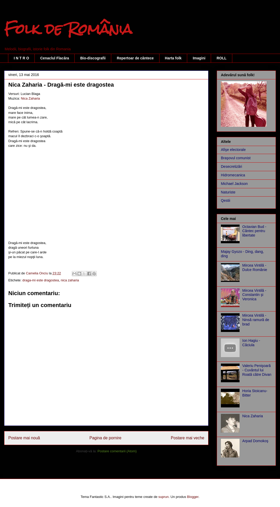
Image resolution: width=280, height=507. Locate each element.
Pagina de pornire (105, 438)
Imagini (199, 58)
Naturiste (228, 192)
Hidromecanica (233, 175)
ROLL (221, 58)
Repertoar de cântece (135, 58)
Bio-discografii (93, 58)
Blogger (192, 497)
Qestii (225, 200)
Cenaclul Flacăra (54, 58)
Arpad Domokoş (255, 441)
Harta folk (173, 58)
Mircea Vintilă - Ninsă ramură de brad (255, 319)
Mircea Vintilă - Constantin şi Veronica (254, 294)
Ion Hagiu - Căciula (251, 342)
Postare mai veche (187, 438)
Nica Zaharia (30, 98)
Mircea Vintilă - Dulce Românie (254, 267)
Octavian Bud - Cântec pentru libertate (254, 231)
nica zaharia (70, 280)
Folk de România (68, 29)
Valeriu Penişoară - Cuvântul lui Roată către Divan (256, 370)
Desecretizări (231, 166)
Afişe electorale (233, 150)
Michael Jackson (234, 184)
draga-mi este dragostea (40, 280)
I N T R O (21, 58)
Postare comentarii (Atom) (117, 451)
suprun (163, 497)
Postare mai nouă (24, 438)
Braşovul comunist (235, 158)
